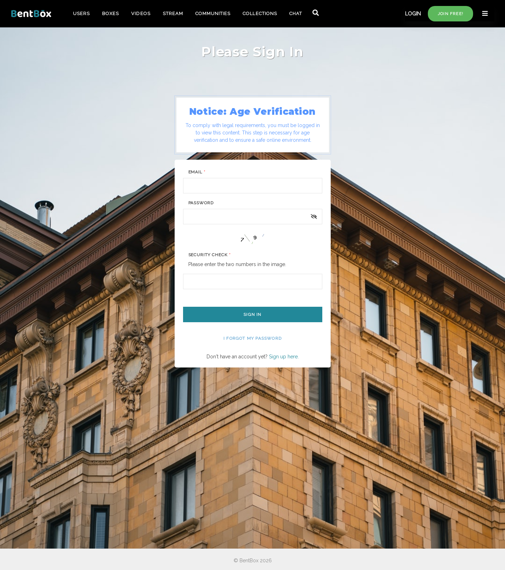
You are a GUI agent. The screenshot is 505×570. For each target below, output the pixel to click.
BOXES (110, 13)
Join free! (450, 13)
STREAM (173, 13)
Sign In (252, 314)
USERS (81, 13)
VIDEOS (140, 13)
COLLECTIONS (260, 13)
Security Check (209, 254)
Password (201, 202)
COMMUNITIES (212, 13)
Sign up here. (284, 356)
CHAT (295, 13)
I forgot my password (252, 338)
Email (197, 172)
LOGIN (413, 14)
